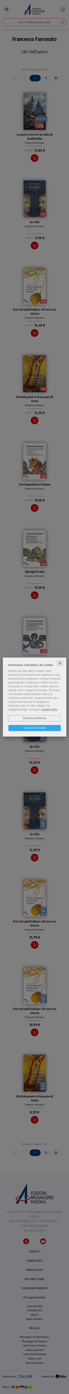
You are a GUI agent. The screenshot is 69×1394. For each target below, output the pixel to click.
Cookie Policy (49, 709)
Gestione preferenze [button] (34, 718)
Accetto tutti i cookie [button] (34, 727)
